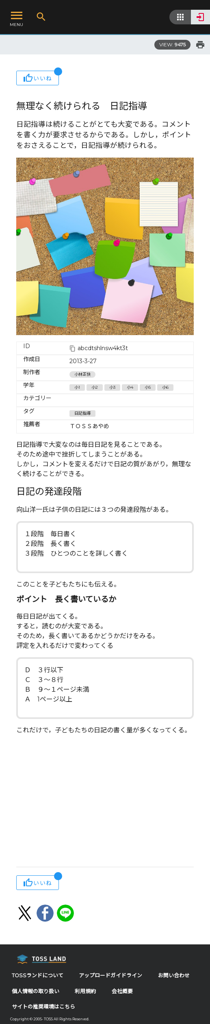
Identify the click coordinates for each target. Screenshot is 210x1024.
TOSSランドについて (37, 975)
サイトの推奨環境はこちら (43, 1007)
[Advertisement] (105, 802)
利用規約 (85, 991)
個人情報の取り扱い (35, 991)
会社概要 (122, 991)
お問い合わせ (174, 975)
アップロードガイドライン (110, 975)
